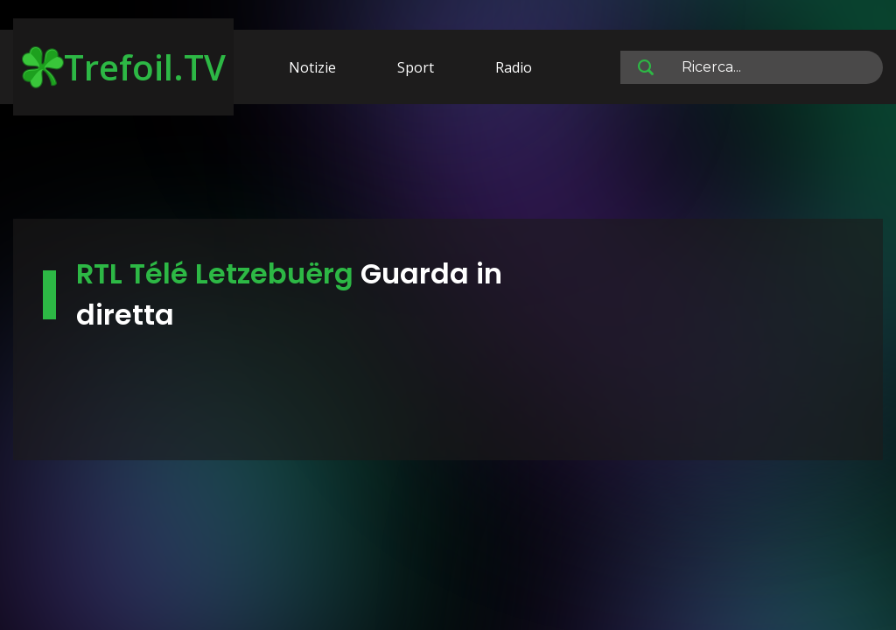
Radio (513, 67)
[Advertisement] (448, 164)
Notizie (312, 67)
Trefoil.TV (124, 67)
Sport (415, 67)
